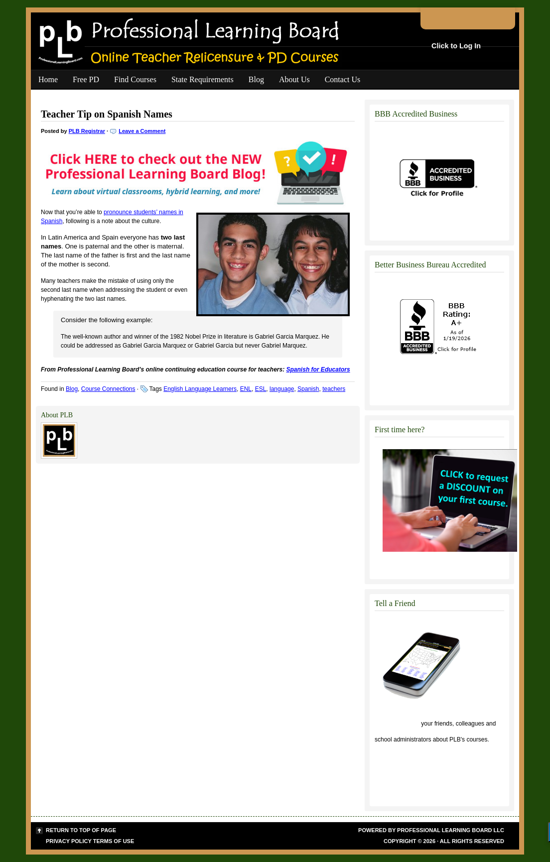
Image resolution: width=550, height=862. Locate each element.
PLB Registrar (87, 131)
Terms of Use (114, 841)
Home (48, 79)
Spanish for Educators (318, 369)
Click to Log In (456, 46)
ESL (261, 388)
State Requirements (202, 79)
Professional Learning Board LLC (450, 830)
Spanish (308, 388)
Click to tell (397, 723)
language (282, 388)
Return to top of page (81, 830)
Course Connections (108, 388)
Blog (256, 79)
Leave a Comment (142, 131)
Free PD (86, 79)
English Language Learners (200, 388)
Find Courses (135, 79)
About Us (294, 79)
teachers (333, 388)
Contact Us (343, 79)
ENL (246, 388)
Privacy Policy (69, 841)
